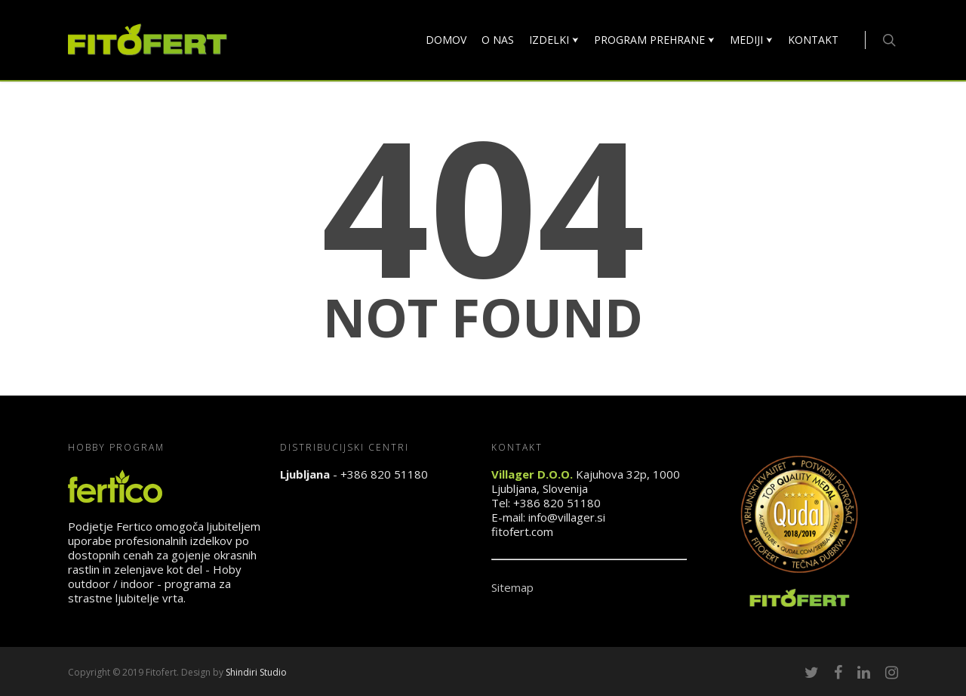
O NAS (497, 39)
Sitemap (512, 587)
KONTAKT (813, 39)
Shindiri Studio (256, 672)
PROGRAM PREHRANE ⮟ (654, 39)
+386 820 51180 (384, 474)
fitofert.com (522, 531)
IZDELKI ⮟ (554, 39)
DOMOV (446, 39)
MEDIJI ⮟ (751, 39)
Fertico (134, 526)
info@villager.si (566, 517)
